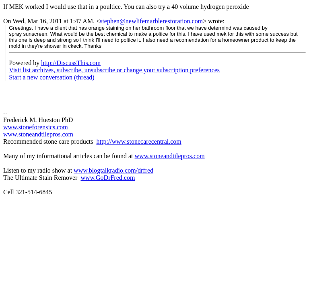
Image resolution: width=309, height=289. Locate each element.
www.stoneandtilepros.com (38, 134)
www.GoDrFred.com (107, 177)
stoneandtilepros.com (177, 156)
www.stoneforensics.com (35, 127)
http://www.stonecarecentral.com (138, 141)
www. (142, 156)
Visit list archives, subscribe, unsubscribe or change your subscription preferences (114, 70)
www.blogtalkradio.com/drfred (113, 170)
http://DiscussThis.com (71, 62)
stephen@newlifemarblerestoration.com (151, 21)
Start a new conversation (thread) (51, 77)
